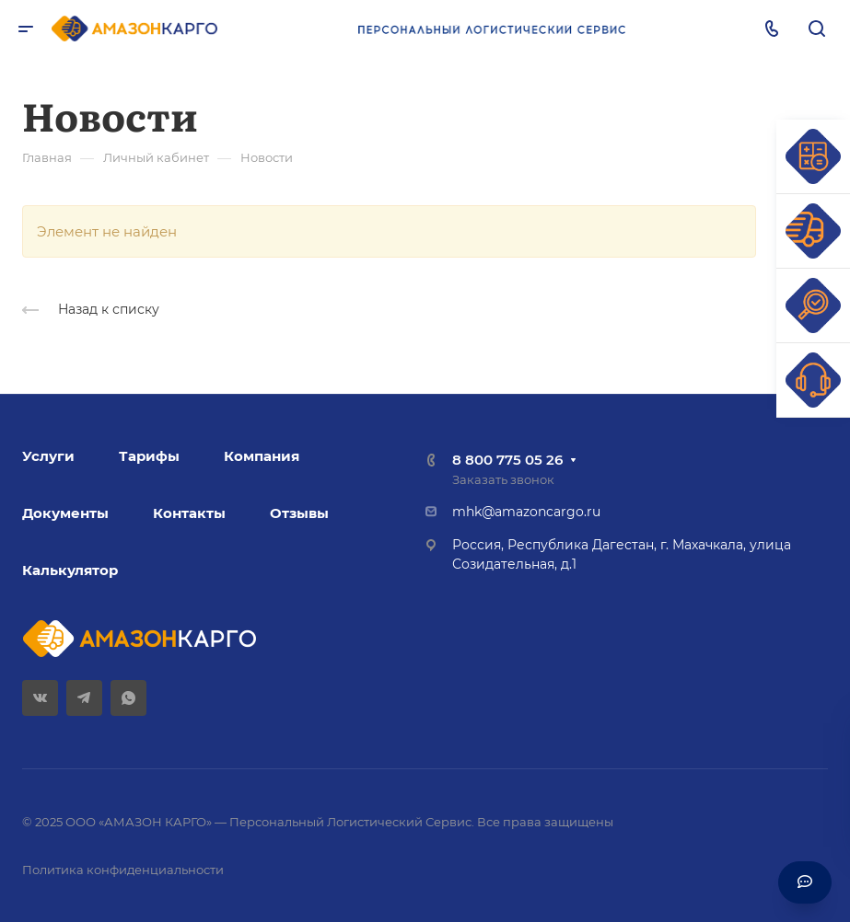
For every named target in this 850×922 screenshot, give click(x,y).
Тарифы (149, 456)
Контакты (189, 513)
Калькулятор (70, 570)
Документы (65, 513)
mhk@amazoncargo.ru (526, 511)
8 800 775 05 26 (507, 459)
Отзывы (299, 513)
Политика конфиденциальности (123, 869)
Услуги (48, 456)
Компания (261, 456)
